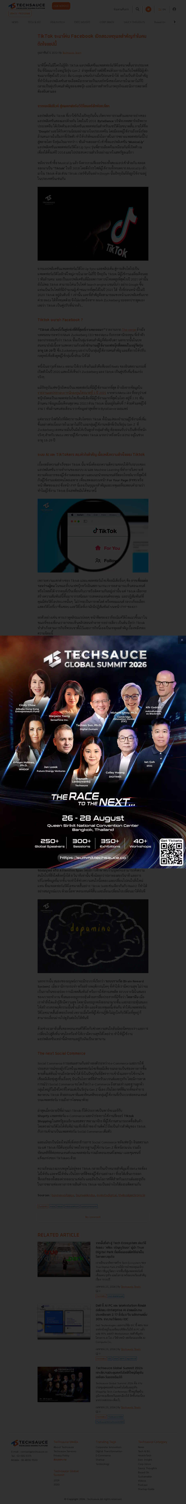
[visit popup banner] (93, 752)
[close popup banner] (182, 640)
